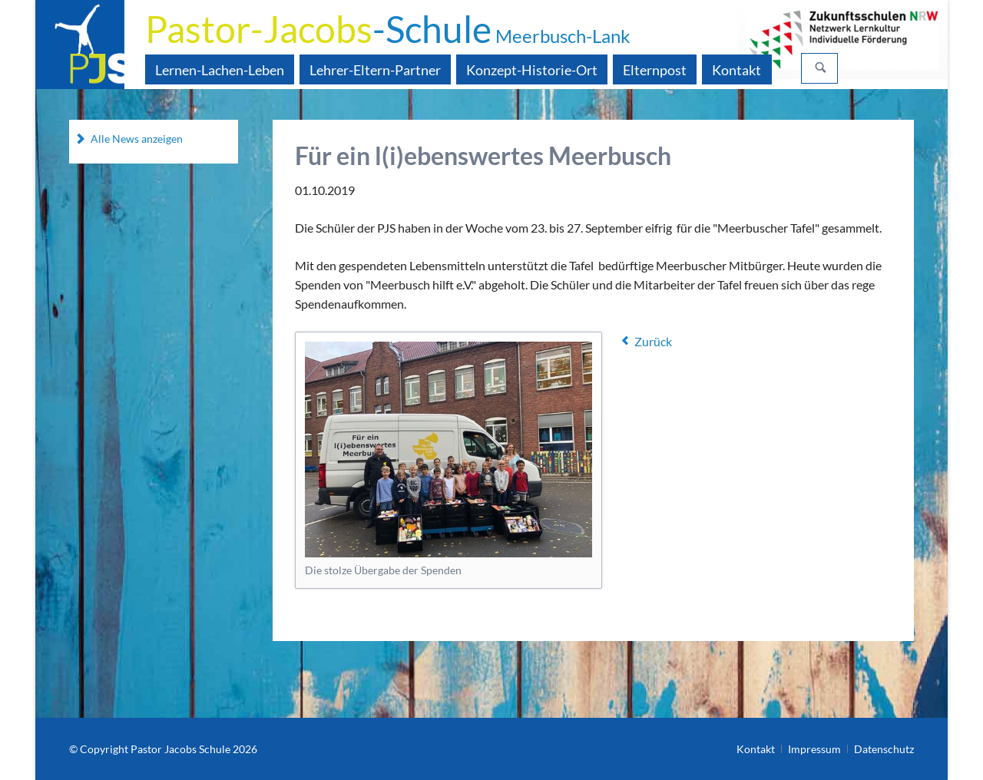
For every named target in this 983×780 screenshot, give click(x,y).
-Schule (388, 29)
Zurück (653, 341)
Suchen (821, 68)
